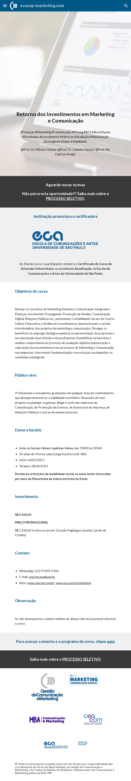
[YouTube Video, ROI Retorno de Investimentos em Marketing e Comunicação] (65, 63)
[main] (65, 117)
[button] (5, 5)
